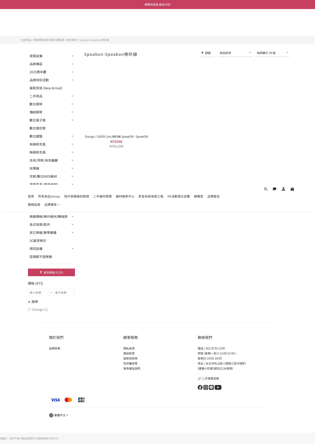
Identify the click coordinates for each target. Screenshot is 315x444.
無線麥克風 (38, 152)
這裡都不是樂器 (41, 256)
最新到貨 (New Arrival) (46, 88)
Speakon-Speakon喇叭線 (94, 40)
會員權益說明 (131, 368)
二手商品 (36, 96)
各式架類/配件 (40, 224)
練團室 (198, 20)
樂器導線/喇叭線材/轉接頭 (49, 40)
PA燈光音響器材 (41, 192)
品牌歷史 (213, 20)
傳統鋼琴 (36, 112)
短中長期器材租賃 (76, 20)
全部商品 (26, 40)
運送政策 (129, 353)
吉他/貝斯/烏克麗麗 (44, 160)
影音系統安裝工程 (151, 20)
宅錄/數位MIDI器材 (43, 176)
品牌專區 (52, 29)
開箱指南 (34, 29)
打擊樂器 (36, 200)
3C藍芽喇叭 (38, 240)
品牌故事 (54, 348)
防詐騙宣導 (130, 363)
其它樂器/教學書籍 (43, 232)
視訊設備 (36, 248)
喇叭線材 (71, 40)
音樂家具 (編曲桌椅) (44, 184)
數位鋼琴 (36, 104)
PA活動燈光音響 (179, 20)
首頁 (31, 20)
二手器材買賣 (102, 20)
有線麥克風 (38, 144)
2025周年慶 (38, 71)
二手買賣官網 (210, 378)
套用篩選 (51, 272)
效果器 (34, 168)
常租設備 (36, 55)
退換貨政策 (130, 358)
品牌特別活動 (39, 79)
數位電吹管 (38, 128)
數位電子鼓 (38, 120)
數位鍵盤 (36, 136)
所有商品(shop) (49, 20)
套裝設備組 (38, 208)
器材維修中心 (125, 20)
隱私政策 (129, 348)
